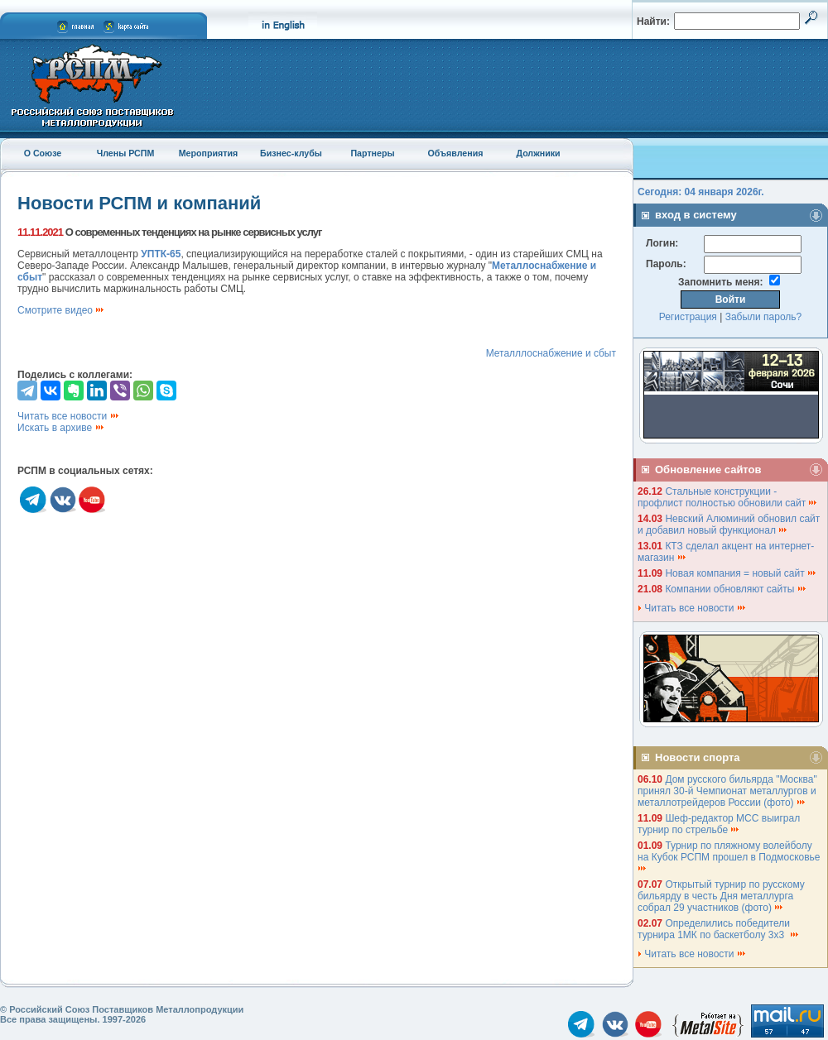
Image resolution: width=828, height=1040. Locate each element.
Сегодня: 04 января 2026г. (701, 192)
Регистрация (688, 317)
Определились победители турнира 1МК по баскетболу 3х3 (719, 929)
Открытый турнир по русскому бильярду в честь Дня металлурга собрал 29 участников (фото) (721, 896)
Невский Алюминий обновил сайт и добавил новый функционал (729, 524)
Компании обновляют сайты (735, 589)
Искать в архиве (61, 428)
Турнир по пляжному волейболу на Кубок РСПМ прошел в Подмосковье (730, 856)
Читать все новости (68, 416)
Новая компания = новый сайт (741, 573)
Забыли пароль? (763, 317)
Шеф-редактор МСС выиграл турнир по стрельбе (719, 824)
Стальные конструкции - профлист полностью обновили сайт (728, 497)
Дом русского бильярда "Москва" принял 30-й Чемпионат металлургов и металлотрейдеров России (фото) (727, 791)
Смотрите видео (61, 310)
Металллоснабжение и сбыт (551, 353)
